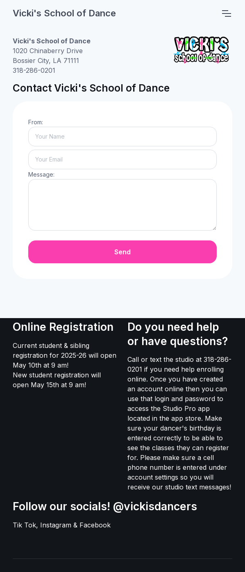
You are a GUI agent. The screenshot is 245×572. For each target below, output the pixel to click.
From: (35, 122)
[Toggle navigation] (226, 13)
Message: (41, 174)
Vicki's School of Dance (64, 13)
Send (122, 252)
